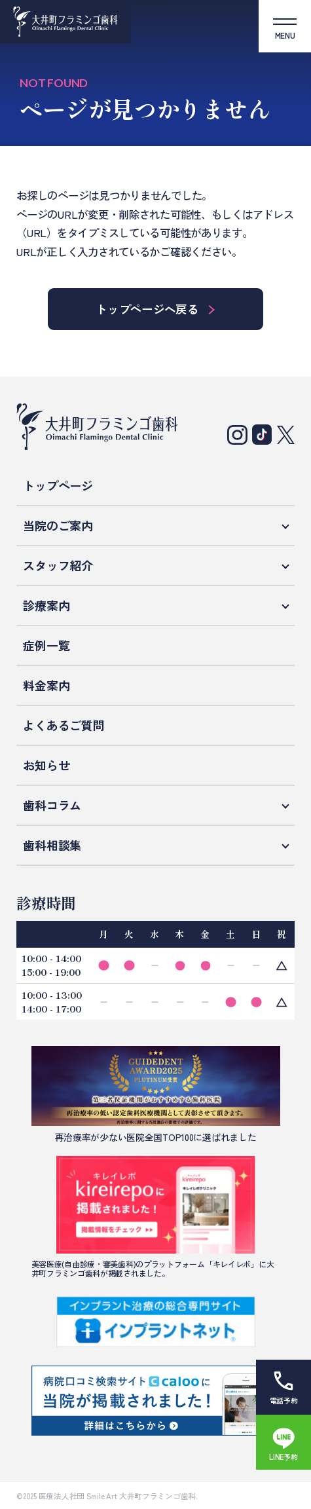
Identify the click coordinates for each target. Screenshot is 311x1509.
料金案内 (46, 685)
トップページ (57, 485)
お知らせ (46, 764)
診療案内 (46, 605)
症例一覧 (46, 645)
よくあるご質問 (63, 725)
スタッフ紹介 (57, 565)
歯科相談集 (52, 844)
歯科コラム (52, 804)
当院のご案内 (57, 525)
